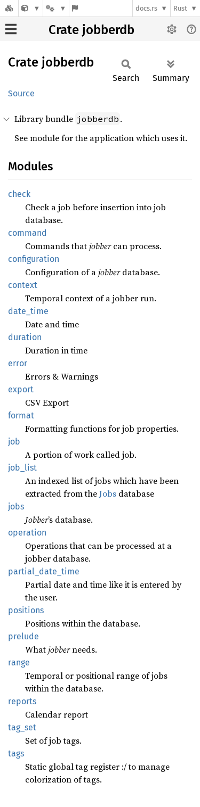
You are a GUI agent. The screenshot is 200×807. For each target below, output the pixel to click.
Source (21, 93)
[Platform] (56, 8)
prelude (23, 636)
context (22, 285)
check (19, 194)
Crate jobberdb (91, 29)
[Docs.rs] (9, 8)
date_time (28, 311)
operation (27, 533)
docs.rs (146, 8)
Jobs (107, 493)
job (14, 442)
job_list (22, 468)
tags (16, 753)
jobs (16, 506)
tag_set (22, 727)
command (27, 233)
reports (22, 701)
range (19, 662)
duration (25, 337)
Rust (180, 8)
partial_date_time (43, 571)
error (17, 363)
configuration (33, 259)
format (21, 415)
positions (26, 610)
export (21, 389)
